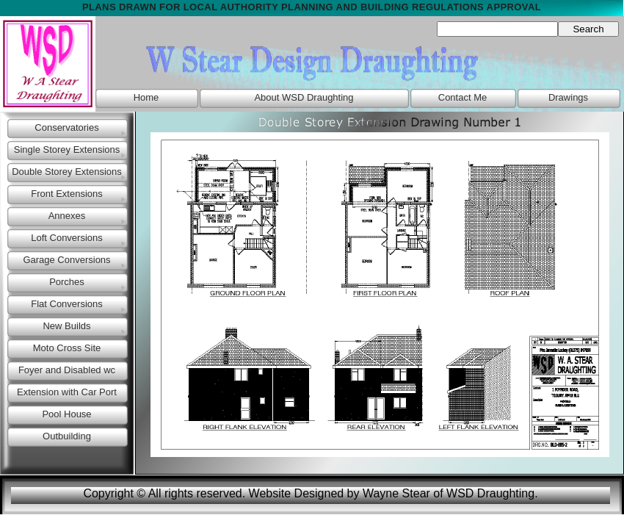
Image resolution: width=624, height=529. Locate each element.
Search (588, 29)
